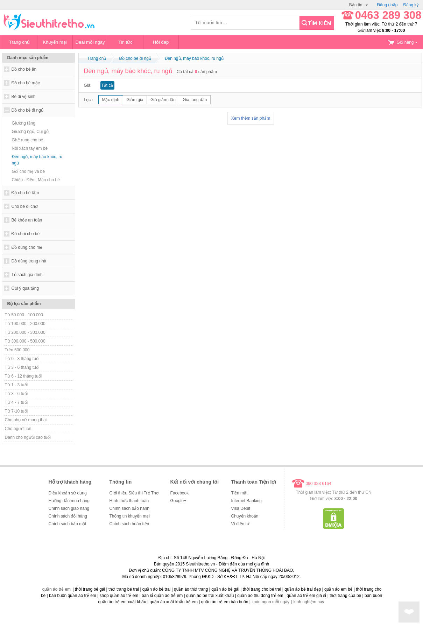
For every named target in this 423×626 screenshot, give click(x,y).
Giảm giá (134, 99)
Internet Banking (246, 500)
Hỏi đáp (161, 42)
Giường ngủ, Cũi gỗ (30, 131)
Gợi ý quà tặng (25, 288)
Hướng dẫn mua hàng (69, 500)
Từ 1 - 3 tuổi (16, 384)
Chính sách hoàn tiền (129, 523)
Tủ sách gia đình (27, 274)
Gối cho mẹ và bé (28, 171)
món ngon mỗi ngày (270, 601)
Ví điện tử (240, 523)
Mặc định (110, 99)
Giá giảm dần (163, 99)
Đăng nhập (387, 4)
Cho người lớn (18, 428)
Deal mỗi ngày (90, 42)
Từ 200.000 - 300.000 (25, 332)
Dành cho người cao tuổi (28, 437)
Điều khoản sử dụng (68, 493)
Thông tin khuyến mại (130, 516)
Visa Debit (240, 508)
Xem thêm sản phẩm (250, 118)
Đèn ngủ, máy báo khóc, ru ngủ (37, 160)
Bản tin (358, 4)
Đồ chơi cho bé (26, 233)
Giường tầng (23, 123)
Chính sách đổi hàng (68, 516)
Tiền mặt (239, 493)
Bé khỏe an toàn (27, 220)
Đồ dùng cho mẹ (27, 247)
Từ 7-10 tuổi (16, 411)
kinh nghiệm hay (309, 601)
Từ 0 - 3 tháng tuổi (22, 358)
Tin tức (125, 42)
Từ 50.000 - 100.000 (24, 314)
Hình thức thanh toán (129, 500)
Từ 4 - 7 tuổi (16, 402)
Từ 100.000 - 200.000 (25, 323)
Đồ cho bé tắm (25, 192)
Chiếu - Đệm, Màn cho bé (36, 179)
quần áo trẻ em (56, 589)
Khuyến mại (54, 42)
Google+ (178, 500)
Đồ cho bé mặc (26, 82)
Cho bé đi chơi (25, 206)
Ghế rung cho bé (27, 140)
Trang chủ (19, 42)
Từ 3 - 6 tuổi (16, 393)
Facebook (179, 493)
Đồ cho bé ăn (24, 69)
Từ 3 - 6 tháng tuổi (22, 367)
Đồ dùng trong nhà (29, 261)
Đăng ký (410, 4)
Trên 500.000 (17, 349)
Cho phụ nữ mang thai (26, 419)
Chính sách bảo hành (129, 508)
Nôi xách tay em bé (30, 148)
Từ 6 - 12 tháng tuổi (23, 376)
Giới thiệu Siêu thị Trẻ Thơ (134, 493)
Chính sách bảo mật (67, 523)
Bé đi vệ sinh (24, 96)
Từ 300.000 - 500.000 (25, 341)
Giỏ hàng (402, 42)
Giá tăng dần (195, 99)
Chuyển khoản (245, 516)
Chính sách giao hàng (69, 508)
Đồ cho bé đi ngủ (27, 110)
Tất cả (107, 85)
